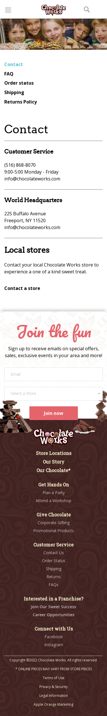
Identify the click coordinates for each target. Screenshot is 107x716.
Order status (19, 83)
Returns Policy (20, 102)
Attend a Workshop (53, 500)
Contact (13, 64)
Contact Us (53, 552)
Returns (54, 576)
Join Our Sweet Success (53, 606)
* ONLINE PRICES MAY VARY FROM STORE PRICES (53, 669)
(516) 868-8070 (20, 165)
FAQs (53, 584)
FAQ (8, 74)
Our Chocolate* (53, 470)
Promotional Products (53, 530)
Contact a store (22, 288)
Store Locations (53, 453)
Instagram (53, 644)
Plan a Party (54, 492)
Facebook (54, 636)
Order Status (53, 560)
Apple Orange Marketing (53, 704)
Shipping (14, 92)
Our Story (53, 462)
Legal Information (53, 695)
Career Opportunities (53, 614)
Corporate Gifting (54, 522)
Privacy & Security (53, 686)
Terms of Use (53, 677)
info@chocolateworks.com (32, 179)
